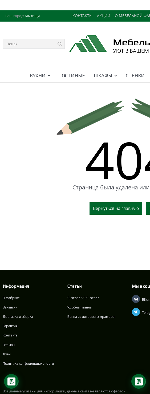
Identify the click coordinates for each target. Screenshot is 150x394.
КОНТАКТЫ (82, 15)
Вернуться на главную (116, 208)
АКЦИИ (103, 15)
